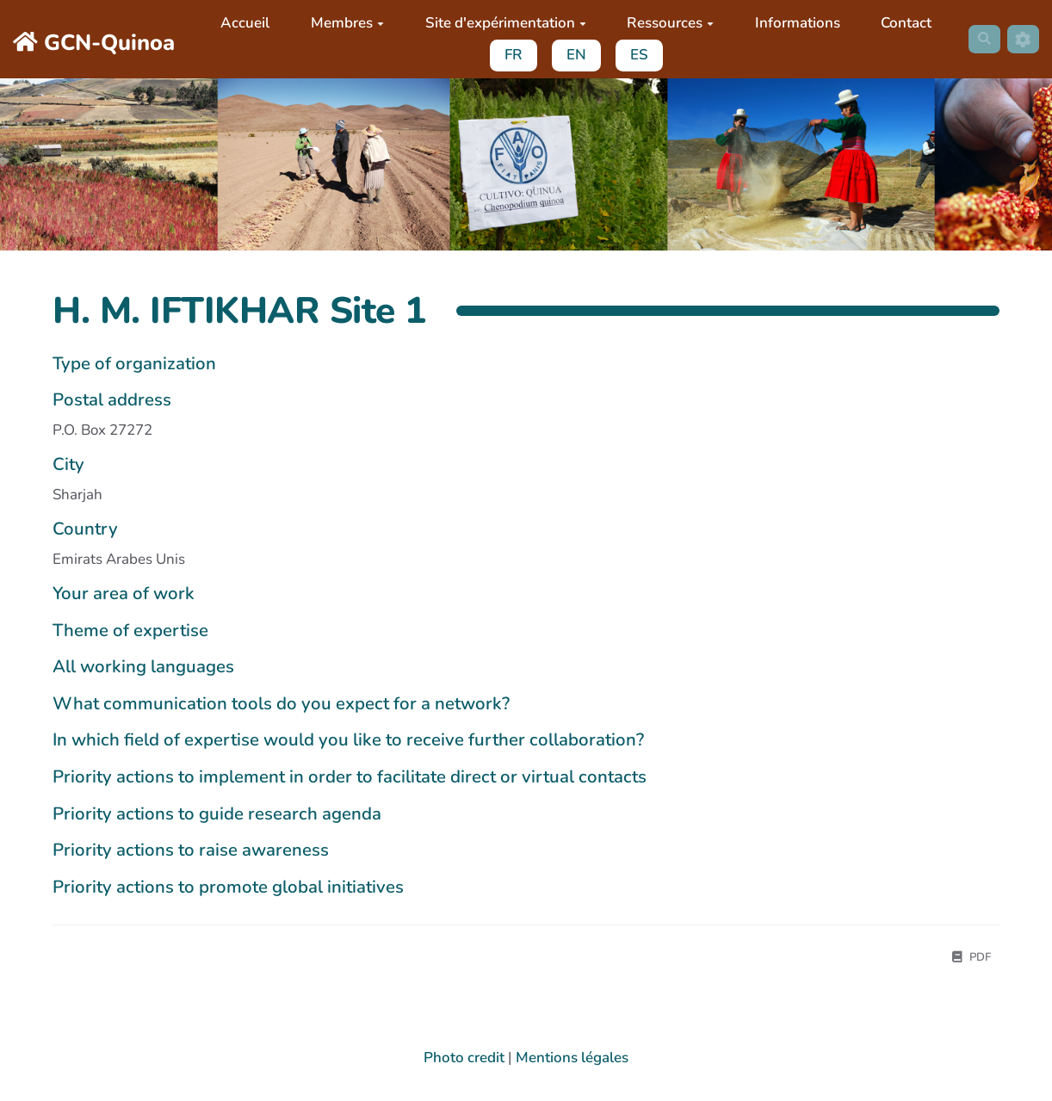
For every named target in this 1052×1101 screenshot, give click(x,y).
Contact (901, 23)
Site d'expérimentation (499, 23)
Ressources (665, 23)
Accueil (239, 23)
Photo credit (464, 1060)
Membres (342, 23)
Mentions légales (572, 1060)
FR (507, 55)
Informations (791, 23)
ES (633, 55)
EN (570, 55)
